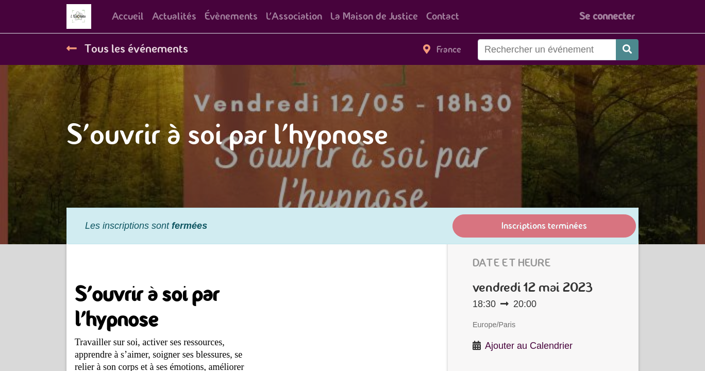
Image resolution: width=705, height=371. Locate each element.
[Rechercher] (627, 49)
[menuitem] (128, 16)
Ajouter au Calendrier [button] (529, 346)
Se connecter (606, 16)
